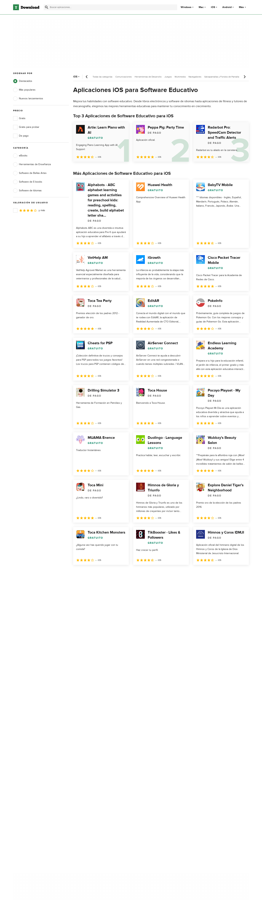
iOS (213, 7)
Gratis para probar (26, 127)
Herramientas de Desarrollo (148, 76)
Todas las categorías (102, 76)
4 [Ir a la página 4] (105, 572)
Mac (201, 7)
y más (29, 210)
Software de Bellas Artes (30, 173)
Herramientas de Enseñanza (32, 164)
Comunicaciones (123, 76)
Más (243, 7)
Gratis (19, 118)
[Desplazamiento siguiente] (244, 76)
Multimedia (180, 76)
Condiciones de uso (156, 749)
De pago (21, 136)
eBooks (20, 155)
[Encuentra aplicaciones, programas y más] (110, 7)
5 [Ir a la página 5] (114, 572)
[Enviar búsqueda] (46, 7)
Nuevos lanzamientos (28, 98)
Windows (186, 7)
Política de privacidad (157, 743)
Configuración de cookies (159, 772)
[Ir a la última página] (241, 572)
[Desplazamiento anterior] (86, 76)
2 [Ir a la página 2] (86, 572)
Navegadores (194, 76)
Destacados (22, 81)
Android (227, 7)
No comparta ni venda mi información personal (159, 763)
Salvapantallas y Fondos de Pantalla (221, 76)
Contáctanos (86, 755)
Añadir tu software (89, 749)
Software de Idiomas (27, 190)
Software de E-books (27, 182)
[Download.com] (26, 7)
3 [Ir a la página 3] (95, 572)
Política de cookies (155, 755)
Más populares (24, 90)
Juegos (168, 76)
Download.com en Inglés (93, 761)
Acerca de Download (91, 743)
